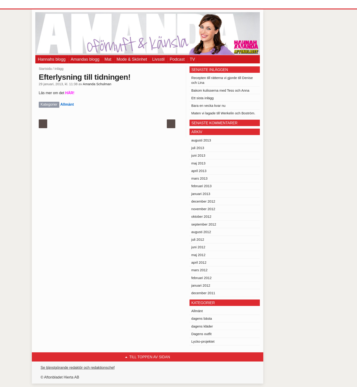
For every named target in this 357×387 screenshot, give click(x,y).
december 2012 (203, 201)
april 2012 (198, 262)
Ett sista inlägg (202, 98)
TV (192, 59)
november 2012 (203, 209)
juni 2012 (198, 247)
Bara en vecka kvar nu (208, 105)
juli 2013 (197, 148)
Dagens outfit (201, 334)
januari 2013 (200, 194)
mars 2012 (199, 270)
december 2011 (203, 293)
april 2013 (198, 171)
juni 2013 (198, 155)
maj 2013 (198, 163)
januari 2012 (200, 285)
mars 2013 (199, 178)
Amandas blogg (85, 59)
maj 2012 (198, 255)
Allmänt (67, 104)
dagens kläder (202, 326)
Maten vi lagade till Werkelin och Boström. (223, 113)
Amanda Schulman (97, 84)
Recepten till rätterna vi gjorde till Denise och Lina (222, 80)
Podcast (177, 59)
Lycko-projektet (202, 341)
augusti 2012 (201, 232)
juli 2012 (197, 239)
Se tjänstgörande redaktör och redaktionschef (78, 368)
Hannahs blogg (52, 59)
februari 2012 (201, 278)
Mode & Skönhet (132, 59)
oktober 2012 (201, 216)
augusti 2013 (201, 140)
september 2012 (203, 224)
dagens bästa (201, 318)
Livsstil (158, 59)
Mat (107, 59)
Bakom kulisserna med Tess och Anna (220, 90)
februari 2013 (201, 186)
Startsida (45, 69)
